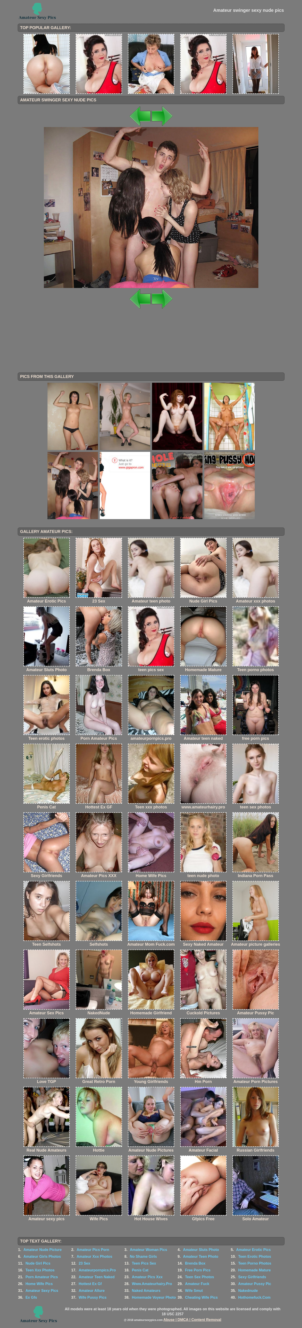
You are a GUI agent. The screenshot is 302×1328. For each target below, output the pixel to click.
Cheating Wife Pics (201, 1297)
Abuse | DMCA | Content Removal (192, 1320)
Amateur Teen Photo (200, 1256)
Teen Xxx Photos (40, 1270)
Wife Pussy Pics (93, 1297)
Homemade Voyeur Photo (154, 1297)
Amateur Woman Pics (148, 1250)
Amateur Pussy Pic (254, 1284)
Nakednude (248, 1291)
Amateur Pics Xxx (147, 1277)
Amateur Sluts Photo (201, 1250)
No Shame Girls (143, 1256)
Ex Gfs (31, 1297)
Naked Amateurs (146, 1291)
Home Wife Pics (39, 1284)
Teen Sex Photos (199, 1277)
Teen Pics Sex (144, 1263)
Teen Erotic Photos (254, 1256)
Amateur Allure (92, 1291)
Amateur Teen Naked (97, 1277)
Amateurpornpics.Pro (97, 1270)
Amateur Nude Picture (42, 1250)
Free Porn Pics (197, 1270)
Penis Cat (140, 1270)
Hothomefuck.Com (254, 1297)
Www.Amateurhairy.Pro (152, 1284)
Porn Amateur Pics (41, 1277)
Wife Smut (194, 1291)
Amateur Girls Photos (42, 1256)
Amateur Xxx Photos (94, 1256)
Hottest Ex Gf (90, 1284)
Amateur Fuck (197, 1284)
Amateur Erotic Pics (253, 1250)
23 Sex (84, 1263)
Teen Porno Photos (254, 1263)
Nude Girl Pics (37, 1263)
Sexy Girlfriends (252, 1277)
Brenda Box (195, 1263)
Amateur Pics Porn (93, 1250)
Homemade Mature (254, 1270)
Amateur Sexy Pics (41, 1291)
